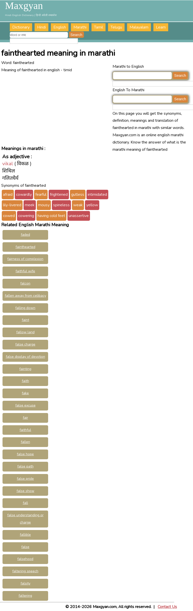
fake (25, 393)
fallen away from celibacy (25, 295)
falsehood (25, 558)
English (59, 27)
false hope (25, 454)
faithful (25, 430)
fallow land (25, 332)
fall (25, 502)
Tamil (98, 27)
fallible (25, 534)
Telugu (116, 27)
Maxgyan (24, 5)
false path (25, 466)
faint (25, 320)
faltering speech (25, 571)
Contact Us (167, 607)
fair (25, 417)
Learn (161, 27)
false (25, 546)
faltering (25, 595)
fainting (25, 368)
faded (25, 234)
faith (25, 380)
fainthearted (25, 246)
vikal (7, 163)
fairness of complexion (25, 258)
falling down (25, 308)
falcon (25, 283)
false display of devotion (25, 356)
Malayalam (139, 27)
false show (25, 490)
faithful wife (25, 271)
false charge (25, 344)
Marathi (79, 27)
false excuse (25, 405)
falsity (25, 583)
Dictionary (21, 27)
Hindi (41, 27)
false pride (25, 478)
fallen (25, 442)
